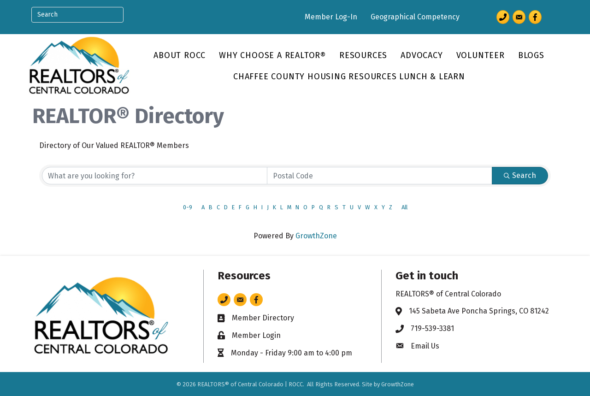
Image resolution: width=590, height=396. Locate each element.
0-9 (187, 207)
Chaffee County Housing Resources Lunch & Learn (349, 76)
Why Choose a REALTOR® (272, 55)
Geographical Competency (415, 16)
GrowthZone (316, 235)
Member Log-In (331, 16)
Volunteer (480, 55)
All (404, 207)
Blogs (531, 55)
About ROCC (179, 55)
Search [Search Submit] (520, 175)
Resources (363, 55)
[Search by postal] (379, 175)
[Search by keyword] (154, 175)
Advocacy (421, 55)
